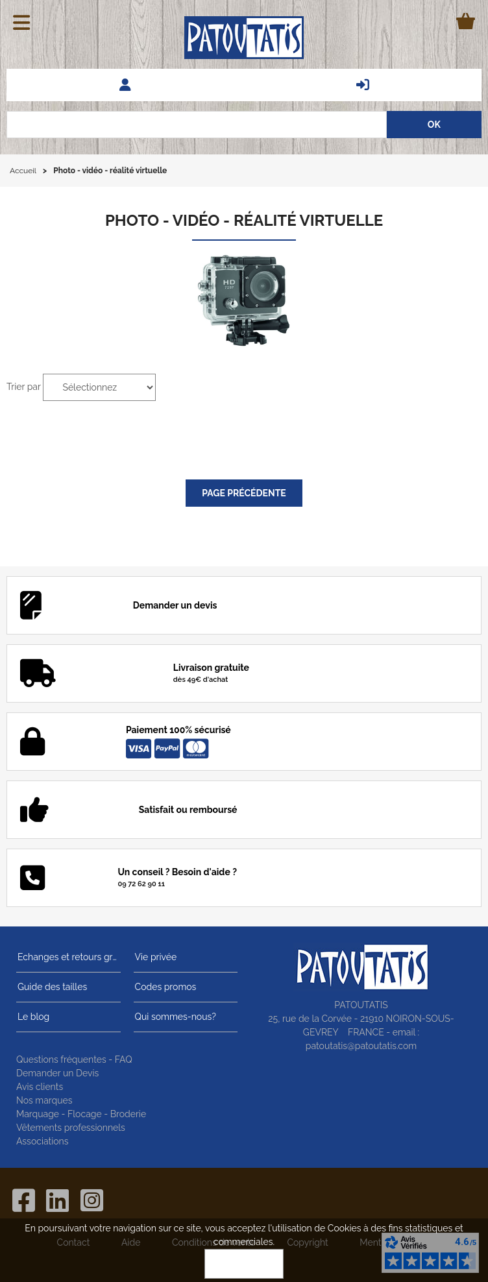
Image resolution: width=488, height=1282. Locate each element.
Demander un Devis (57, 1073)
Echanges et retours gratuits (68, 957)
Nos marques (44, 1100)
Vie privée (155, 957)
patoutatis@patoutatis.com (361, 1046)
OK (244, 1264)
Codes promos (164, 987)
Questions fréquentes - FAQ (74, 1059)
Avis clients (39, 1087)
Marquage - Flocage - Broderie (81, 1114)
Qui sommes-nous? (174, 1016)
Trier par (23, 386)
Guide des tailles (51, 987)
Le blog (32, 1016)
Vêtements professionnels (70, 1127)
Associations (42, 1141)
